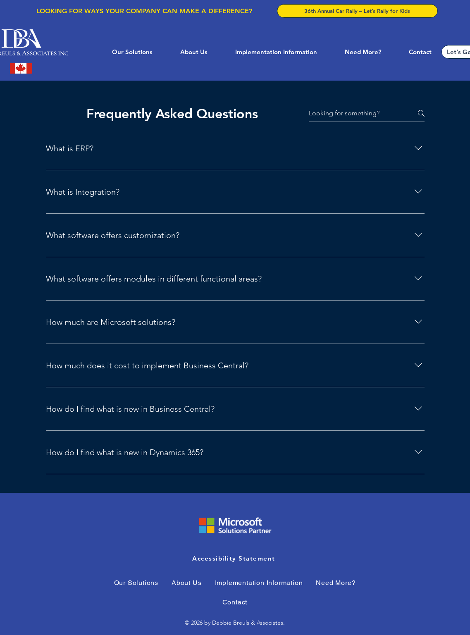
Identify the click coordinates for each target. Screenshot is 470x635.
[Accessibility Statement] (235, 558)
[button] (125, 52)
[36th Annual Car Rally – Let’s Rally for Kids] (357, 11)
